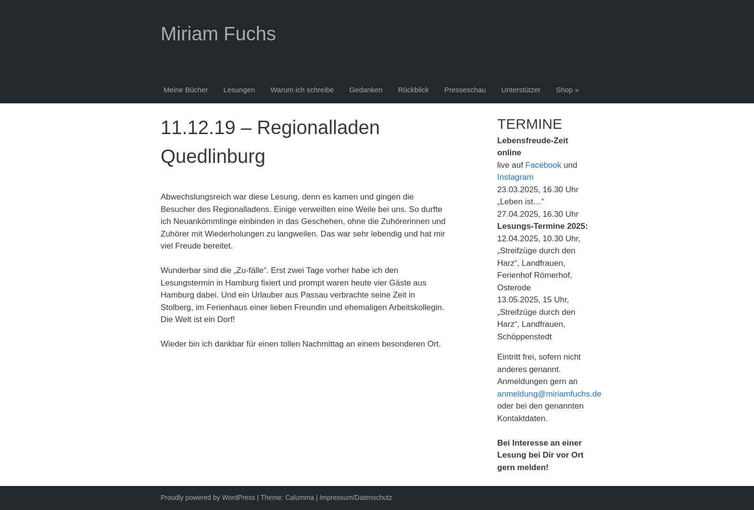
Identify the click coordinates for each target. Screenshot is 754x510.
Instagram (515, 177)
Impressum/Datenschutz (355, 497)
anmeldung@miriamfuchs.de (549, 393)
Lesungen (239, 90)
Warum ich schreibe (302, 90)
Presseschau (465, 90)
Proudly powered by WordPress (208, 497)
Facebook (544, 165)
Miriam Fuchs (218, 33)
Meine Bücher (185, 90)
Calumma (299, 497)
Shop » (567, 90)
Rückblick (413, 90)
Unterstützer (521, 90)
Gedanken (365, 90)
